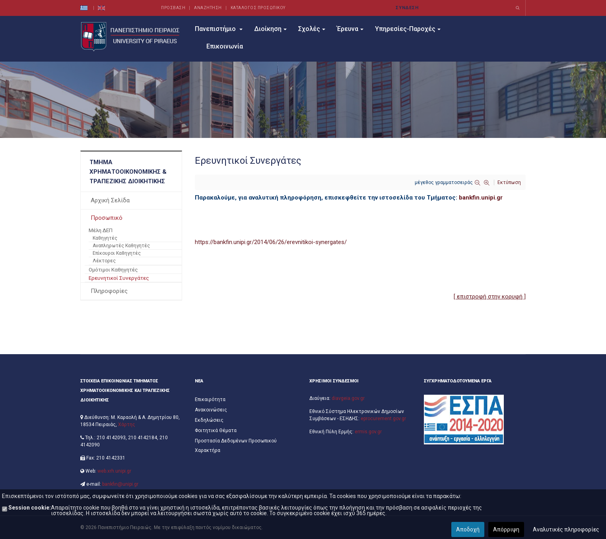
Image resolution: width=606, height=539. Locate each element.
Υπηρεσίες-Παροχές (408, 29)
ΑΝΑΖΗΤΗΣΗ (208, 8)
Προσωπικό (106, 217)
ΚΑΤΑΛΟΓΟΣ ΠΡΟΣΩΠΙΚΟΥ (258, 8)
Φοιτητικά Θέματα (216, 430)
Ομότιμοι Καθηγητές (113, 269)
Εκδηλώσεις (209, 420)
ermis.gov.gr (368, 431)
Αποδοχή (468, 529)
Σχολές (311, 29)
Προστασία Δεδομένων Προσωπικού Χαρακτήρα (236, 445)
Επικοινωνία (224, 46)
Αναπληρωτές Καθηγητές (121, 245)
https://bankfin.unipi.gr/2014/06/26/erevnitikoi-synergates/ (271, 242)
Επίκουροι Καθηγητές (117, 253)
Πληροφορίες (109, 291)
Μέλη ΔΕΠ (101, 230)
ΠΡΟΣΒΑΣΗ (173, 8)
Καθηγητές (105, 238)
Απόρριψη (506, 529)
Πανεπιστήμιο (219, 29)
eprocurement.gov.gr (383, 418)
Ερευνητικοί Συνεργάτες (119, 278)
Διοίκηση (270, 29)
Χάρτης (126, 424)
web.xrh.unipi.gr (114, 471)
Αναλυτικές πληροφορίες (566, 529)
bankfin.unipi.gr (481, 197)
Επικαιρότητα (210, 399)
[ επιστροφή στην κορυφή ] (490, 296)
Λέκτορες (104, 261)
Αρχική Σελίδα (110, 200)
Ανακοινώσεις (211, 410)
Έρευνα (350, 29)
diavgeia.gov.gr (348, 398)
